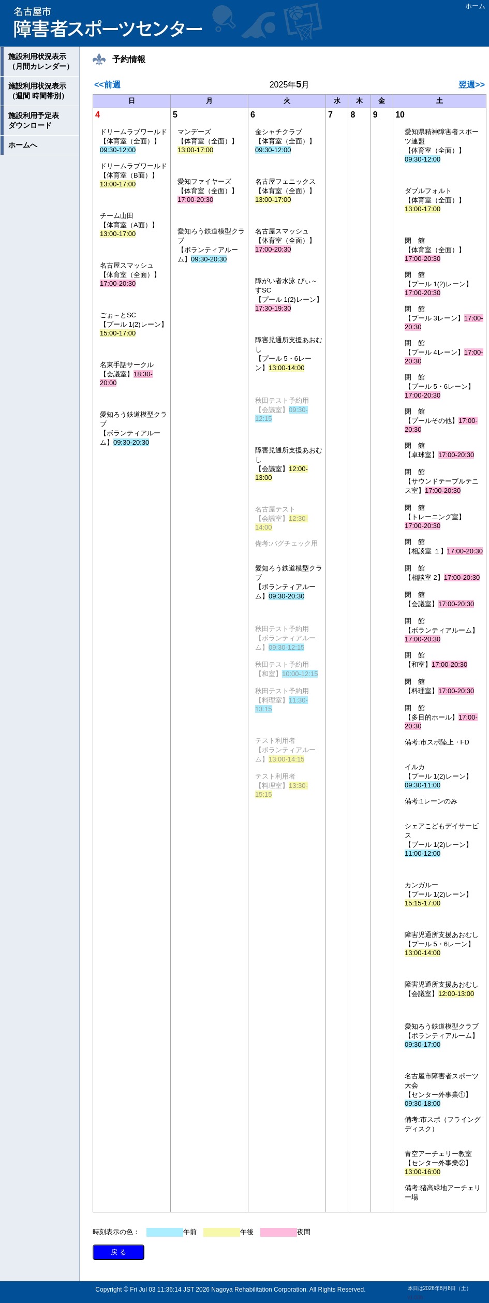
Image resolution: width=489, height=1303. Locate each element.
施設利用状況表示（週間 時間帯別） (38, 91)
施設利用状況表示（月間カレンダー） (40, 61)
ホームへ (22, 145)
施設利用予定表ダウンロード (33, 120)
